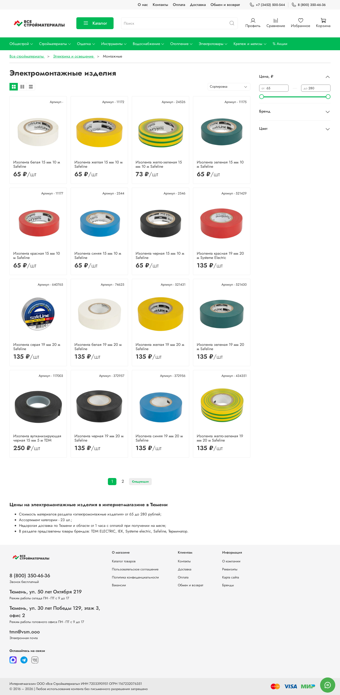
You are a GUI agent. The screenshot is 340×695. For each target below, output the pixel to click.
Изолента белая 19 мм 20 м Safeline (98, 347)
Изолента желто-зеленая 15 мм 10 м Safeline (159, 164)
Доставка (198, 4)
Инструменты (114, 43)
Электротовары (213, 43)
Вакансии (119, 585)
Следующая (140, 481)
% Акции (280, 43)
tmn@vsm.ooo (24, 631)
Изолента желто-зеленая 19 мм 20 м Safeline (220, 438)
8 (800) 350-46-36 (308, 4)
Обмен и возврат (225, 4)
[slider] (261, 96)
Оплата (179, 4)
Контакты (160, 4)
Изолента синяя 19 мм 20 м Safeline (159, 438)
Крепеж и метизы (250, 43)
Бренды (228, 585)
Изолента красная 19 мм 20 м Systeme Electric (220, 255)
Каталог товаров (124, 561)
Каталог (95, 23)
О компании (231, 561)
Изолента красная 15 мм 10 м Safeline (36, 255)
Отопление (181, 43)
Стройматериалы (55, 43)
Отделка (86, 43)
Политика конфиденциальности (135, 577)
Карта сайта (230, 577)
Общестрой (21, 43)
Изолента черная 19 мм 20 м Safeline (99, 438)
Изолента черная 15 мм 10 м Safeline (160, 255)
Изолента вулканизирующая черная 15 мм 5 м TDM (37, 438)
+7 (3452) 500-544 (267, 4)
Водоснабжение (149, 43)
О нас (143, 4)
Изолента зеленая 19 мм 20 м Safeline (220, 347)
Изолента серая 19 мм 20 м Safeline (36, 347)
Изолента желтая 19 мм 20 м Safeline (160, 347)
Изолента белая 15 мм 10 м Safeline (36, 164)
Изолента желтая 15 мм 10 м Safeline (98, 164)
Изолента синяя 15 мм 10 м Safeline (97, 255)
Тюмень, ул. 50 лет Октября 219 (45, 591)
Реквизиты (229, 569)
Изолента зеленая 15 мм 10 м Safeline (220, 164)
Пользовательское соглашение (135, 569)
